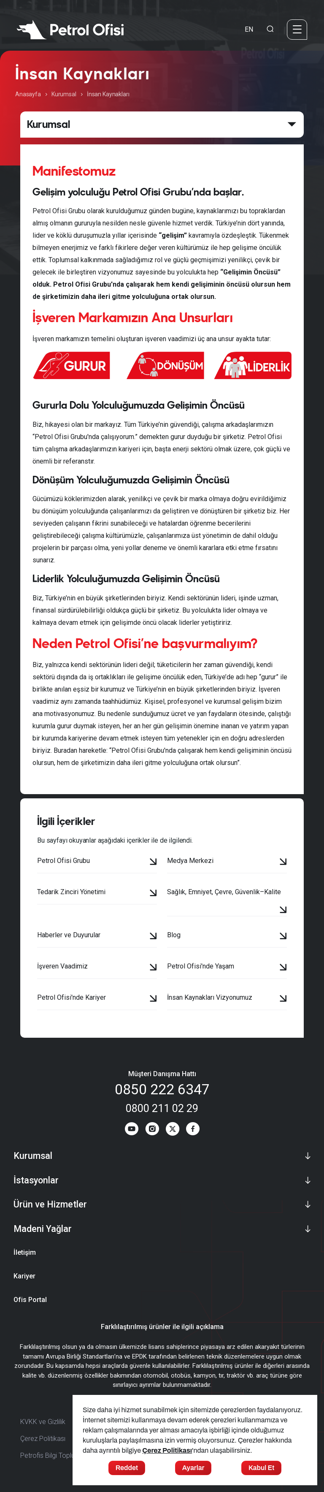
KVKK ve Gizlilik (42, 1423)
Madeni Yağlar (43, 1229)
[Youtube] (130, 1131)
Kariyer (24, 1277)
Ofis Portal (30, 1301)
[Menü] (297, 29)
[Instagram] (151, 1131)
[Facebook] (193, 1131)
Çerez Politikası (42, 1439)
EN (249, 29)
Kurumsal (63, 94)
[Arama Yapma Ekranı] (270, 29)
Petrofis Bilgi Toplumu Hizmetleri (67, 1456)
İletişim (25, 1253)
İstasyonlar (36, 1180)
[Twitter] (172, 1131)
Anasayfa (28, 94)
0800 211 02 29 (162, 1108)
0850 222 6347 (162, 1089)
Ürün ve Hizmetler (50, 1205)
